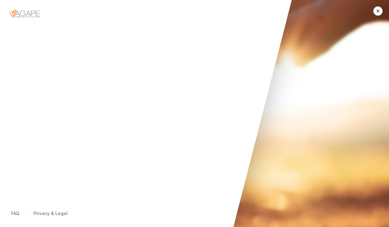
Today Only (293, 73)
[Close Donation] (378, 11)
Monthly (265, 73)
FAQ (15, 213)
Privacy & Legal (51, 213)
